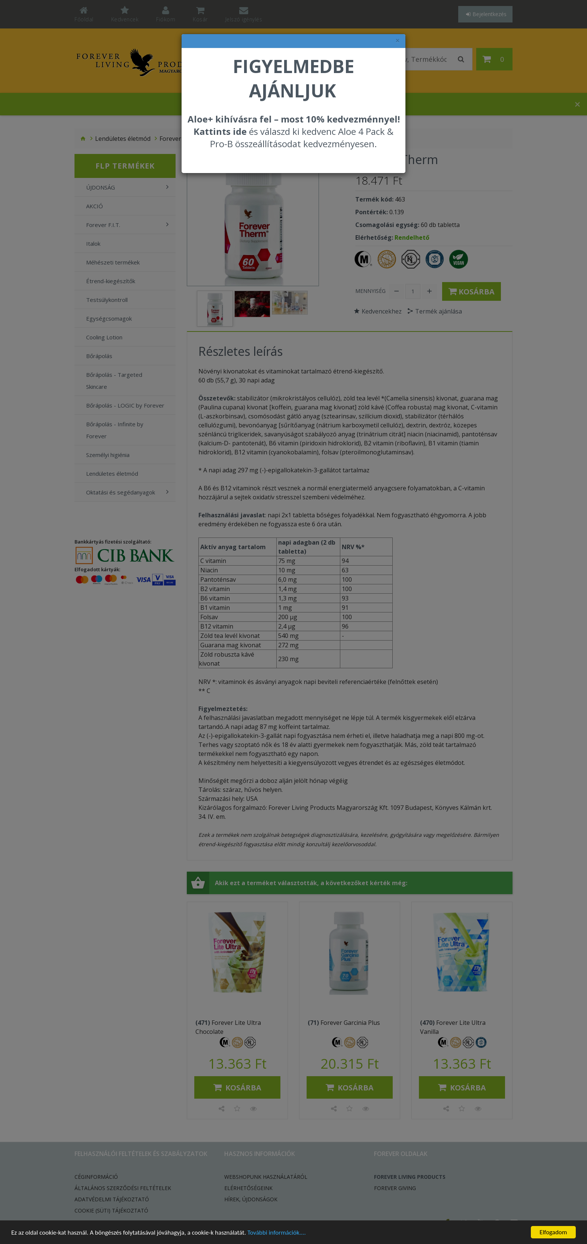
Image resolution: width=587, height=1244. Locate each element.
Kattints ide (220, 131)
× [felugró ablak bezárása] (397, 41)
